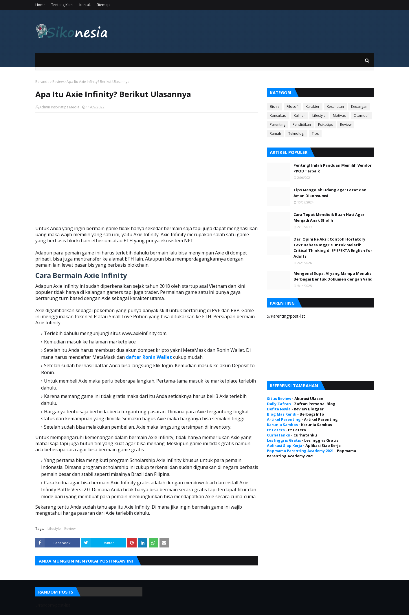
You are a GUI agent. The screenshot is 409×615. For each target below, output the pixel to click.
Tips (315, 133)
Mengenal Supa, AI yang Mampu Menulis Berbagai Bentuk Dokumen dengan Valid (333, 276)
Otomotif (361, 115)
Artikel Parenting (284, 419)
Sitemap (103, 4)
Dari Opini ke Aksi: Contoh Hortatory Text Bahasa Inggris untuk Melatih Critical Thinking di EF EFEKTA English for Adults (333, 247)
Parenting (277, 124)
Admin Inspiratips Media (59, 107)
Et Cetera (276, 429)
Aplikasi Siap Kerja (284, 445)
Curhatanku (278, 435)
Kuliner (299, 115)
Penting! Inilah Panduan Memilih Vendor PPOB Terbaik (333, 168)
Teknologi (296, 133)
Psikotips (325, 124)
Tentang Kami (62, 4)
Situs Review (279, 398)
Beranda (42, 81)
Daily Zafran (279, 403)
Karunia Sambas (282, 424)
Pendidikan (302, 124)
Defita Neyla (279, 409)
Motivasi (339, 115)
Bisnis (274, 106)
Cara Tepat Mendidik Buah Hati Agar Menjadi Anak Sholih (329, 217)
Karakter (313, 106)
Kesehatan (335, 106)
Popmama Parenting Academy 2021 (300, 450)
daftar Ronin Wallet (149, 357)
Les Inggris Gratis (284, 440)
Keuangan (359, 106)
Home (40, 4)
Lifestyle (54, 528)
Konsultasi (278, 115)
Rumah (275, 133)
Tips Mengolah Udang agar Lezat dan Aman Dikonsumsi (330, 192)
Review (58, 81)
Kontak (85, 4)
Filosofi (292, 106)
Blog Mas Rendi (281, 414)
